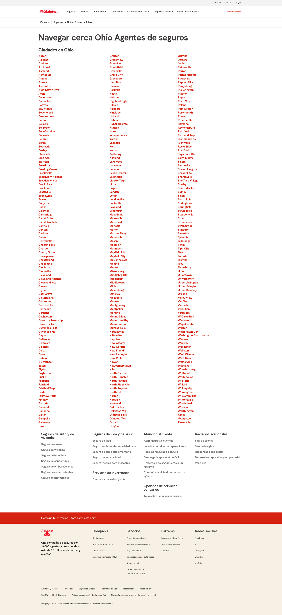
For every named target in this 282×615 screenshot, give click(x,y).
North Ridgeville (119, 384)
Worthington (186, 411)
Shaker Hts (185, 173)
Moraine (115, 312)
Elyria (42, 369)
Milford (114, 286)
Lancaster (116, 165)
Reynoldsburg (186, 127)
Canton (43, 229)
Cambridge (45, 214)
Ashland (43, 71)
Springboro (185, 203)
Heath (113, 93)
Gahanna (44, 411)
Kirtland (115, 157)
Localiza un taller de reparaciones (165, 446)
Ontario (114, 422)
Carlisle (43, 233)
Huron (113, 131)
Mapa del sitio (146, 589)
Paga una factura (134, 551)
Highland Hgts (118, 101)
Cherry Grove (46, 252)
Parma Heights (187, 74)
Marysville (116, 237)
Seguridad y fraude (88, 589)
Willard (182, 384)
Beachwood (45, 112)
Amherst (43, 63)
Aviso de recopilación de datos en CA (89, 595)
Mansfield (116, 222)
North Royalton (119, 388)
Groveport (116, 78)
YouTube (199, 563)
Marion (114, 229)
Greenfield (116, 67)
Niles (113, 369)
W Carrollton (186, 316)
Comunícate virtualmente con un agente (164, 474)
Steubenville (185, 214)
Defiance (44, 339)
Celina (42, 237)
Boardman (44, 165)
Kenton (114, 150)
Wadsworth (185, 320)
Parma (182, 71)
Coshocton (45, 316)
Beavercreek (46, 116)
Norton (114, 395)
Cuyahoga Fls (46, 331)
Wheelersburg (186, 369)
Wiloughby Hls (187, 395)
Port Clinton (185, 108)
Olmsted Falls (118, 414)
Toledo (182, 252)
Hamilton (115, 82)
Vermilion (184, 309)
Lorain (113, 195)
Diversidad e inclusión (170, 544)
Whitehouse (185, 377)
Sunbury (183, 229)
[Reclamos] (117, 12)
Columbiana (46, 297)
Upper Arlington (188, 282)
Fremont (43, 407)
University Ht (186, 278)
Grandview (116, 59)
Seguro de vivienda (53, 449)
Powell (182, 116)
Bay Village (45, 108)
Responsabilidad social (209, 451)
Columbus (44, 301)
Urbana (182, 293)
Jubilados (165, 551)
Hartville (115, 89)
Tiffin (181, 244)
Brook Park (45, 184)
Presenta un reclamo (136, 538)
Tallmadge (184, 241)
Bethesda (44, 146)
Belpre (42, 139)
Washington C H (188, 331)
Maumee (115, 248)
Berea (42, 142)
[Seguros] (71, 12)
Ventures (200, 463)
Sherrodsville (186, 188)
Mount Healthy (119, 320)
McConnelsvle (118, 259)
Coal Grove (45, 293)
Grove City (116, 74)
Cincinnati (44, 267)
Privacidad (69, 589)
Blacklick (44, 154)
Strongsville (185, 225)
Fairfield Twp (46, 388)
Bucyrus (43, 203)
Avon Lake (44, 97)
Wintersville (185, 399)
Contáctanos (98, 538)
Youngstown (185, 418)
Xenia (181, 414)
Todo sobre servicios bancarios (162, 496)
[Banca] (84, 12)
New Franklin (118, 350)
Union (181, 271)
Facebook (199, 538)
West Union (185, 358)
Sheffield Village (188, 180)
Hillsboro (115, 108)
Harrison (115, 86)
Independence (118, 135)
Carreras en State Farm (172, 538)
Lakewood (116, 161)
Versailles (184, 312)
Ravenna (183, 123)
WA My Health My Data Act (53, 595)
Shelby (182, 184)
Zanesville (184, 422)
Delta (41, 350)
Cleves (42, 286)
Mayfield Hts (118, 252)
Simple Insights (204, 446)
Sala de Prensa (99, 551)
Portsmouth (185, 112)
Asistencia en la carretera (138, 544)
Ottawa (182, 59)
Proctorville (185, 120)
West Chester (186, 354)
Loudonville (117, 199)
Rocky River (185, 146)
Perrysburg (185, 86)
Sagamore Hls (186, 154)
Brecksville (45, 173)
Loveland (115, 207)
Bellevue (43, 135)
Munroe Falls (118, 327)
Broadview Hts (47, 180)
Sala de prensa (204, 440)
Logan (113, 188)
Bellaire (43, 123)
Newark (114, 361)
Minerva (115, 293)
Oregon (114, 426)
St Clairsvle (185, 210)
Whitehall (184, 373)
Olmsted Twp (118, 418)
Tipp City (183, 248)
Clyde (42, 290)
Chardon (43, 248)
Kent (112, 146)
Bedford (43, 120)
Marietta (115, 225)
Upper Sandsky (187, 290)
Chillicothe (45, 263)
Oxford (182, 63)
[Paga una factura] (163, 12)
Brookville (44, 191)
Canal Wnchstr (47, 222)
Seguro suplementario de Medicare (114, 446)
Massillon (115, 244)
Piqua (181, 97)
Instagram (199, 551)
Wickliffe (183, 380)
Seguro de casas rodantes (57, 472)
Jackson (115, 142)
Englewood (45, 373)
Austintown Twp (48, 89)
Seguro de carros (51, 444)
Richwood (184, 142)
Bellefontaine (46, 131)
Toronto (182, 256)
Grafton (114, 56)
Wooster (183, 407)
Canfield (43, 225)
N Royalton (116, 335)
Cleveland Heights (49, 278)
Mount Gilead (118, 316)
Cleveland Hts (47, 282)
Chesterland (46, 259)
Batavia (43, 105)
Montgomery (118, 305)
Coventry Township (50, 320)
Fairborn (43, 380)
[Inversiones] (100, 12)
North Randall (118, 380)
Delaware (44, 343)
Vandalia (183, 305)
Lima (113, 184)
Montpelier (116, 309)
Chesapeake (46, 256)
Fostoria (43, 403)
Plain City (184, 101)
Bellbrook (44, 127)
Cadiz (42, 207)
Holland (114, 116)
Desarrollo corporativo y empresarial (217, 457)
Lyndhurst (116, 210)
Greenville (116, 71)
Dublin (42, 358)
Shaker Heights (187, 169)
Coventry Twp (47, 324)
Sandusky (184, 165)
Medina (114, 263)
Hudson (114, 127)
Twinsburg (184, 267)
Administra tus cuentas (158, 440)
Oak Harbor (117, 407)
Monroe (114, 301)
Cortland (43, 312)
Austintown (45, 86)
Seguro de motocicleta (55, 477)
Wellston (183, 350)
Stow (181, 218)
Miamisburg (117, 271)
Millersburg (117, 290)
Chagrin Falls (46, 244)
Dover (42, 354)
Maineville (116, 218)
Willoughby (185, 388)
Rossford (183, 150)
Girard (42, 426)
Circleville (44, 271)
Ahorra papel (133, 563)
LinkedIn (199, 557)
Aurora (42, 82)
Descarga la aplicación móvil (161, 457)
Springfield (185, 207)
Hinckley (115, 112)
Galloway (44, 422)
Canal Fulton (46, 218)
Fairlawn (43, 392)
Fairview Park (47, 395)
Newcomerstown (120, 365)
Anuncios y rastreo (49, 589)
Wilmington (185, 392)
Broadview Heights (50, 176)
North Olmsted (119, 377)
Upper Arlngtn (187, 286)
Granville (115, 63)
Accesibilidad (128, 589)
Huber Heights (119, 123)
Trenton (183, 259)
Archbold (44, 67)
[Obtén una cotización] (139, 12)
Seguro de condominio (55, 461)
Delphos (43, 346)
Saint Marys (185, 157)
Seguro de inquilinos (53, 455)
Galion (42, 414)
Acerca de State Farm (102, 544)
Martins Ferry (118, 233)
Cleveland (44, 275)
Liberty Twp (117, 180)
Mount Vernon (118, 324)
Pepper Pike (185, 82)
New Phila (116, 358)
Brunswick (45, 195)
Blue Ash (44, 157)
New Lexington (119, 354)
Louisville (115, 203)
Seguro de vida (101, 440)
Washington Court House (193, 335)
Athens (42, 78)
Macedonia (116, 214)
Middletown (117, 282)
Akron (42, 56)
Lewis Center (118, 173)
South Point (185, 199)
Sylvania (183, 237)
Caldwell (43, 210)
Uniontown (185, 275)
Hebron (114, 97)
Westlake (183, 365)
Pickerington (186, 89)
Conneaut (44, 309)
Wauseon (183, 339)
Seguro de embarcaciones (57, 466)
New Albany (117, 343)
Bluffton (43, 161)
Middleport (116, 278)
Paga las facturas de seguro (161, 451)
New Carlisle (117, 346)
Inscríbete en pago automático (140, 557)
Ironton (114, 139)
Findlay (43, 399)
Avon (41, 93)
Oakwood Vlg (118, 411)
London (114, 191)
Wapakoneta (186, 324)
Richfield (183, 131)
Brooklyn (44, 188)
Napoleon (115, 339)
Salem (182, 161)
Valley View (185, 297)
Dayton (42, 335)
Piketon (182, 93)
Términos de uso (109, 589)
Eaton (42, 365)
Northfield (116, 392)
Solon (181, 195)
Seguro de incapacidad (106, 457)
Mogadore (116, 297)
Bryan (42, 199)
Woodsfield (185, 403)
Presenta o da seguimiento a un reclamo (163, 465)
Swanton (183, 233)
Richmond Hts (187, 139)
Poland (182, 105)
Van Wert (184, 301)
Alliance (43, 59)
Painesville (184, 67)
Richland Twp (186, 135)
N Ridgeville (117, 331)
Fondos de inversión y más (108, 479)
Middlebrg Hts (118, 275)
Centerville (45, 241)
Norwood (115, 403)
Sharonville (185, 176)
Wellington (184, 346)
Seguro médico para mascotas (111, 463)
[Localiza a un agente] (188, 12)
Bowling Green (47, 169)
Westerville (185, 361)
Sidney (182, 191)
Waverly (183, 343)
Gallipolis (44, 418)
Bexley (42, 150)
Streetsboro (185, 222)
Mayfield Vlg (117, 256)
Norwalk (115, 399)
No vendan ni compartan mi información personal (133, 595)
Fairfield (43, 384)
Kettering (115, 154)
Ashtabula (44, 74)
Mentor (114, 267)
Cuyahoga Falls (47, 327)
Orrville (182, 56)
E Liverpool (45, 361)
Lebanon (115, 169)
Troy (180, 263)
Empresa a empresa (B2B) (104, 557)
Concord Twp (46, 305)
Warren (182, 327)
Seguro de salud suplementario (111, 451)
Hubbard (115, 120)
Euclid (42, 377)
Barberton (44, 101)
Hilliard (114, 105)
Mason (114, 241)
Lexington (116, 176)
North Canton (118, 373)
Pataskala (184, 78)
